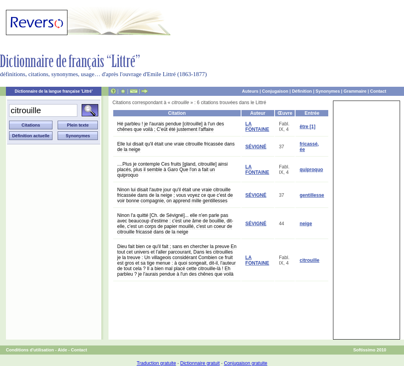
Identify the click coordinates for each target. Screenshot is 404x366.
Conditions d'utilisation (30, 349)
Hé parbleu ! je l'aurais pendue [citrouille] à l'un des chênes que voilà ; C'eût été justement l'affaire (170, 126)
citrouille (309, 260)
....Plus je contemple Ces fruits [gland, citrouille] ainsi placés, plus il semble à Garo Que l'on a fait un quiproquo (172, 169)
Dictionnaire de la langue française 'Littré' (54, 91)
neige (305, 223)
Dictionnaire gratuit (200, 363)
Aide (62, 349)
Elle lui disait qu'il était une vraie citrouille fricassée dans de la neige (176, 146)
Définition (302, 91)
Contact (378, 91)
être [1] (307, 126)
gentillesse (311, 195)
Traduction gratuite (156, 363)
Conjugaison (275, 91)
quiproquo (311, 169)
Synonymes (328, 91)
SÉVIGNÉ (255, 146)
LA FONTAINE (257, 126)
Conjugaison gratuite (245, 363)
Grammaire (355, 91)
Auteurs (250, 91)
